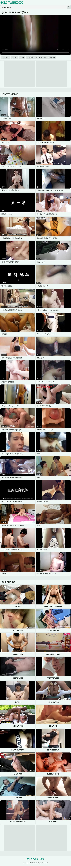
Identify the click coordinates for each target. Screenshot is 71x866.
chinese (7, 57)
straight (31, 57)
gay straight (42, 57)
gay (23, 57)
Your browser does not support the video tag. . (35, 35)
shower (52, 57)
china (15, 57)
